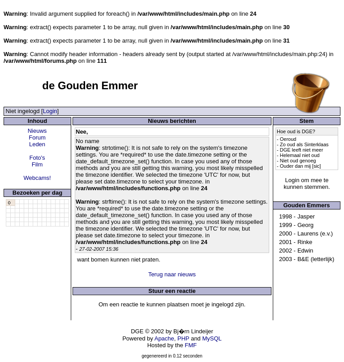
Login (50, 111)
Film (37, 164)
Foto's (37, 157)
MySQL (211, 338)
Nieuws (37, 130)
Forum (37, 137)
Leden (37, 144)
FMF (191, 345)
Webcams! (37, 177)
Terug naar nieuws (172, 274)
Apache (164, 338)
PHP (183, 338)
